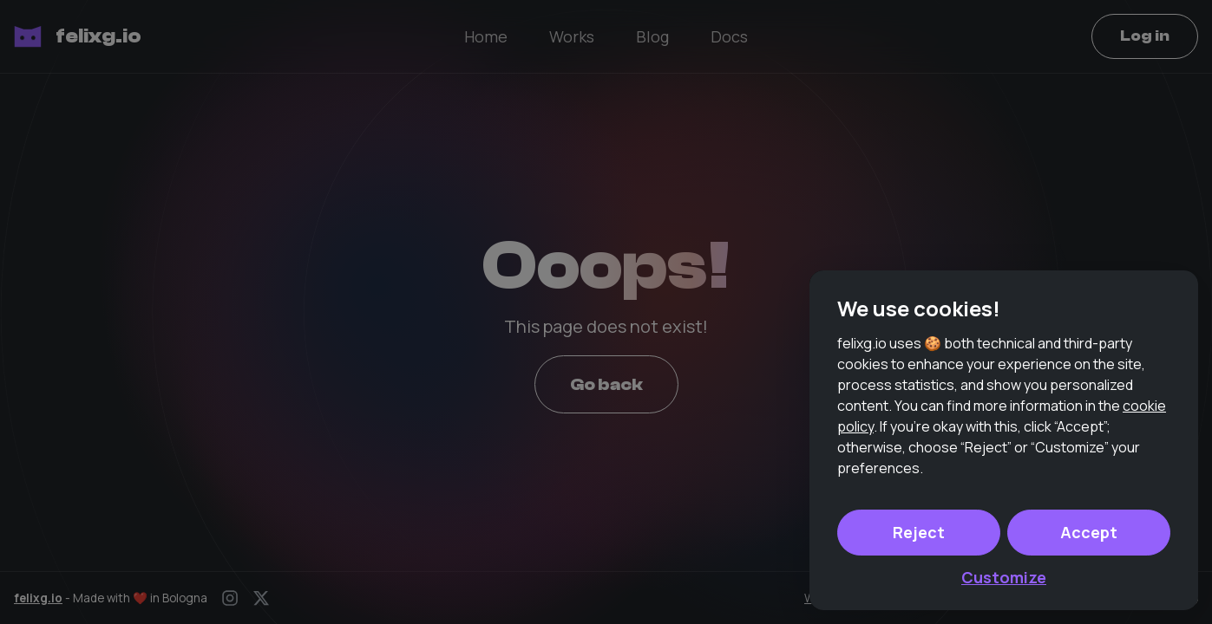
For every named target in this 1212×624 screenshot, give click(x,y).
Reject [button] (919, 532)
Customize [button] (1003, 577)
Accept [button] (1088, 532)
